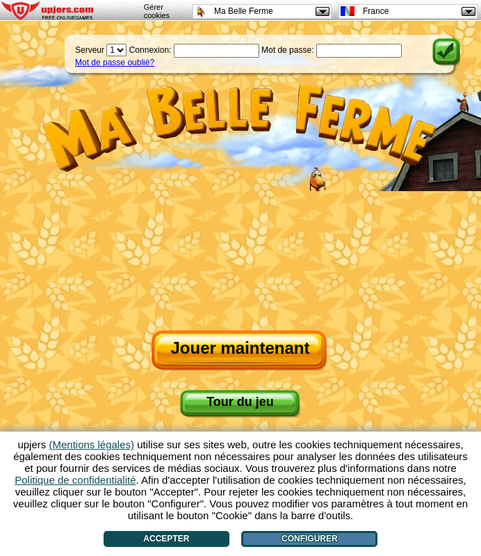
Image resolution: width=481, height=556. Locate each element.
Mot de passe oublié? (114, 62)
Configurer (310, 538)
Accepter (166, 538)
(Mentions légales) (91, 444)
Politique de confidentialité (75, 480)
